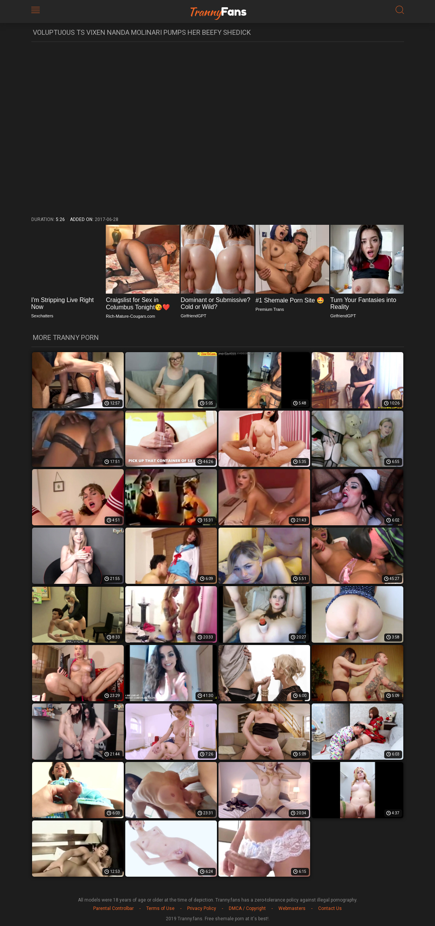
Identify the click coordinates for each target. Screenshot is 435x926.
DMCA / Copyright (247, 908)
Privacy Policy (201, 908)
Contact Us (330, 908)
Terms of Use (160, 908)
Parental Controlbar (113, 908)
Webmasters (292, 908)
